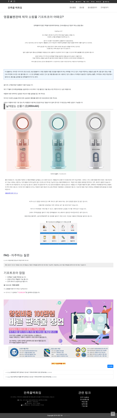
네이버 (7, 292)
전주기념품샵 (84, 397)
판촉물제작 (104, 8)
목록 (110, 366)
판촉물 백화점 (15, 7)
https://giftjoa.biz (21, 289)
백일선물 (84, 402)
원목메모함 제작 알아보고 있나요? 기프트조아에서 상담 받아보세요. (29, 372)
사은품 (31, 74)
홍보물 (81, 8)
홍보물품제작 (92, 8)
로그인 (98, 1)
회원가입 (106, 1)
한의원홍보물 (84, 399)
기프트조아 (62, 174)
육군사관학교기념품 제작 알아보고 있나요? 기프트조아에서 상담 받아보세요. (31, 377)
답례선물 (84, 404)
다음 (12, 292)
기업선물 (84, 406)
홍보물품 (73, 8)
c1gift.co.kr (66, 415)
